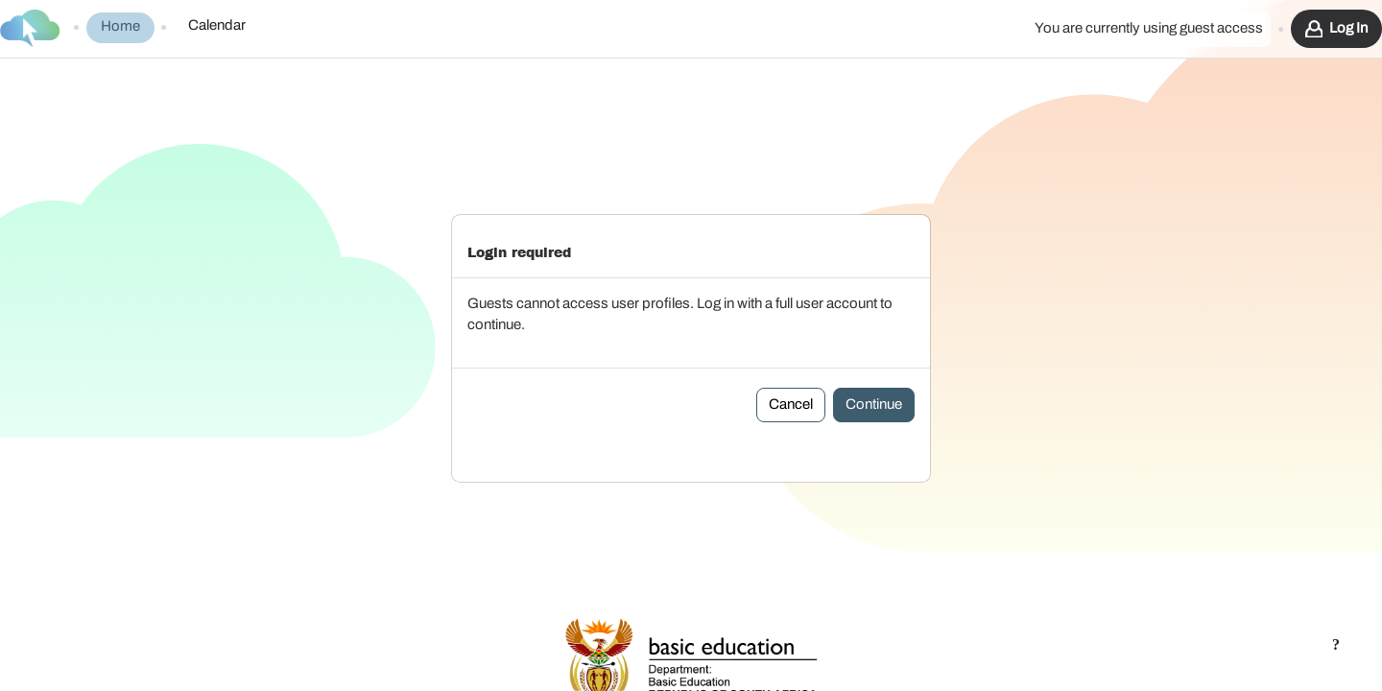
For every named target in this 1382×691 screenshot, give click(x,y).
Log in (1348, 28)
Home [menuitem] (120, 26)
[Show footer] (1336, 645)
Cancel (791, 348)
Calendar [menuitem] (217, 25)
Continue (874, 348)
